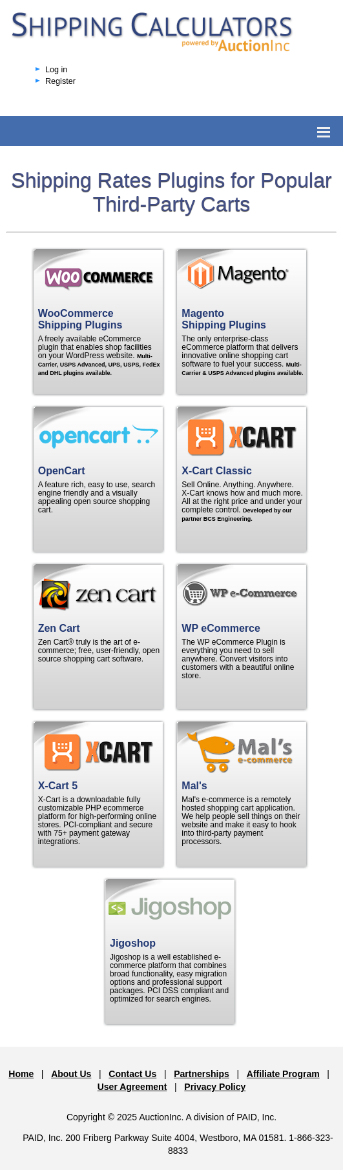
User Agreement (132, 1087)
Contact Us (132, 1074)
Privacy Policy (214, 1087)
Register (60, 81)
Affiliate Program (283, 1074)
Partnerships (201, 1074)
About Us (71, 1074)
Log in (56, 69)
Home (21, 1074)
